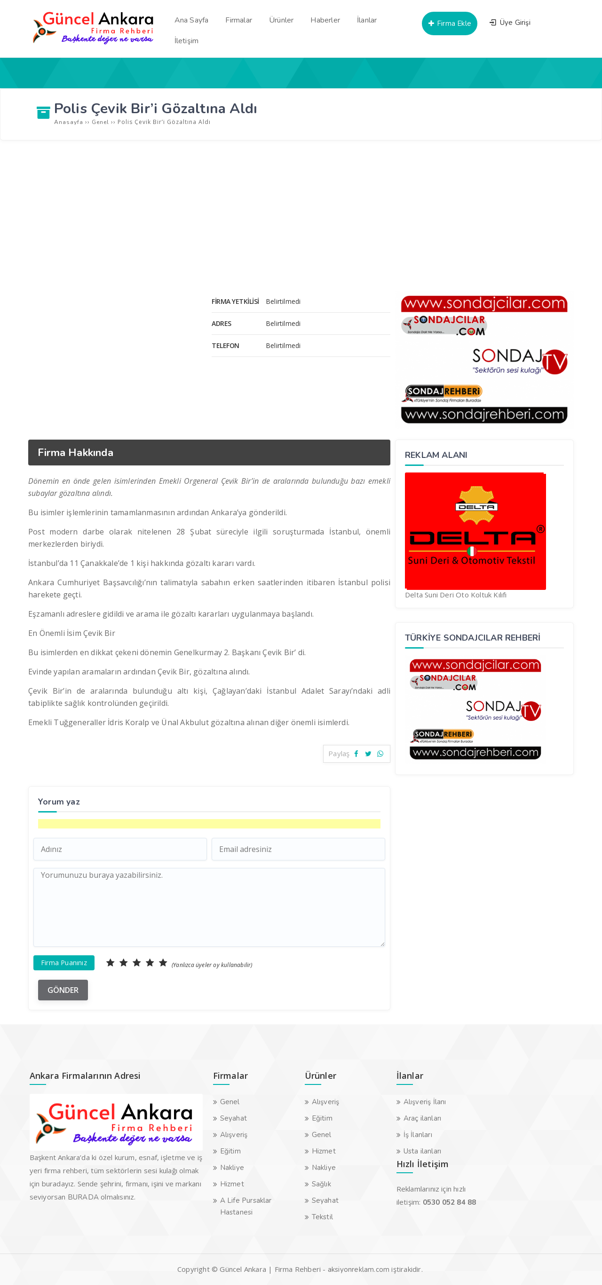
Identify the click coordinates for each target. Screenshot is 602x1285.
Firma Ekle (449, 23)
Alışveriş (234, 1134)
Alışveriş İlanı (425, 1102)
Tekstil (322, 1217)
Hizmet (232, 1184)
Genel (230, 1102)
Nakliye (232, 1167)
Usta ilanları (423, 1151)
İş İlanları (418, 1134)
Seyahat (233, 1118)
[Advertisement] (301, 215)
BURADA (83, 1197)
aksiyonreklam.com (358, 1269)
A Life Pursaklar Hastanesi (246, 1206)
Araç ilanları (423, 1118)
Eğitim (230, 1151)
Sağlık (321, 1184)
